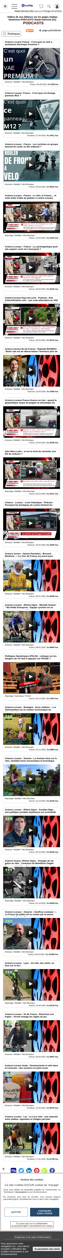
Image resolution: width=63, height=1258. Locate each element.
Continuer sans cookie (44, 1212)
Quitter (16, 1212)
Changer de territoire (52, 11)
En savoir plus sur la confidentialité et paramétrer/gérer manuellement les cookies (32, 1224)
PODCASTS (32, 23)
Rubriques (14, 33)
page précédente (50, 30)
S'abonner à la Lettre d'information (33, 1237)
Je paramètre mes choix (47, 1249)
